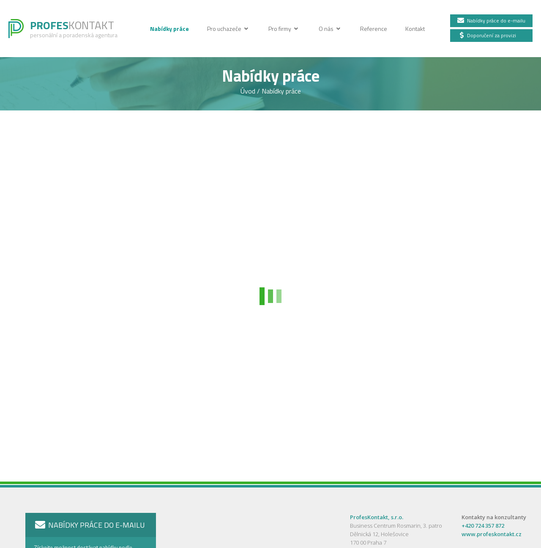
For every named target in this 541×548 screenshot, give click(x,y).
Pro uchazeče (228, 28)
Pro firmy (284, 28)
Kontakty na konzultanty (494, 517)
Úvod (248, 91)
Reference (374, 28)
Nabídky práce (170, 28)
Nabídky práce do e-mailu (490, 21)
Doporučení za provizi (486, 35)
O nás (331, 28)
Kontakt (415, 28)
